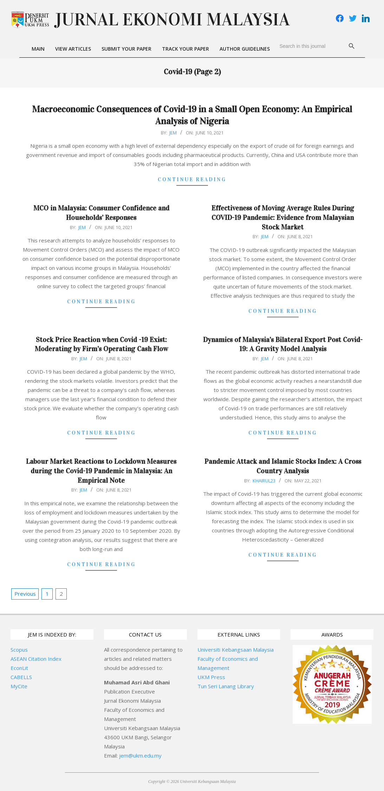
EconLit (19, 667)
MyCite (19, 686)
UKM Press (211, 677)
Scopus (19, 649)
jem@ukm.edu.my (140, 755)
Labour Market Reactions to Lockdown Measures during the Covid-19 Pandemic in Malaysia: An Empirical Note (101, 470)
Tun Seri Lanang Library (225, 686)
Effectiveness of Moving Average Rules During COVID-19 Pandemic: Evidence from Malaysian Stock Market (282, 217)
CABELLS (21, 677)
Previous (25, 593)
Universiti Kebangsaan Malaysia (235, 649)
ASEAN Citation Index (36, 658)
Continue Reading (192, 179)
